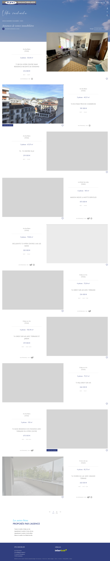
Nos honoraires (38, 558)
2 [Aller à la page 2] (56, 512)
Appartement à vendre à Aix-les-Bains (23, 533)
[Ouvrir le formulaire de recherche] (99, 3)
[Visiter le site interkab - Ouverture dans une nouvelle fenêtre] (61, 550)
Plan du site (45, 558)
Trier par (92, 28)
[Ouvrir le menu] (107, 2)
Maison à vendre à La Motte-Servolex (23, 535)
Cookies (70, 558)
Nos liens (60, 558)
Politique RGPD (65, 558)
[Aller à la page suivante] (60, 512)
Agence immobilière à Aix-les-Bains (10, 21)
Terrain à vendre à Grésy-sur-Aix (22, 529)
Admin (56, 558)
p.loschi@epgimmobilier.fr (19, 552)
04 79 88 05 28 (17, 550)
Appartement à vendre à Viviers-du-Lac (23, 531)
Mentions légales (51, 558)
